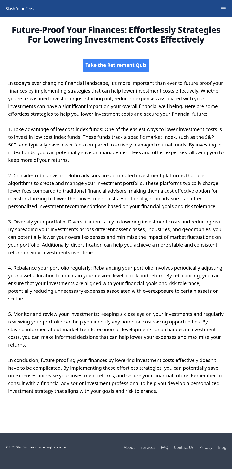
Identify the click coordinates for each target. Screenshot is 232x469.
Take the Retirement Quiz (115, 65)
